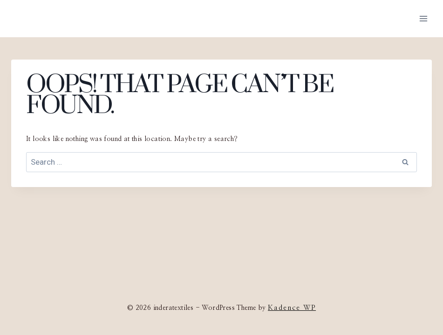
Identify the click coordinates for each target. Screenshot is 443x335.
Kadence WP (292, 307)
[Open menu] (423, 18)
